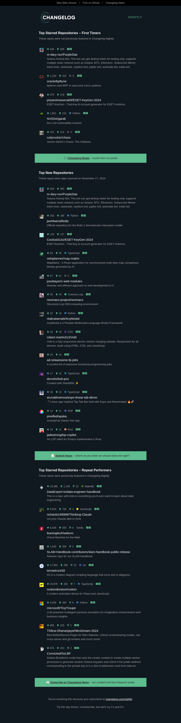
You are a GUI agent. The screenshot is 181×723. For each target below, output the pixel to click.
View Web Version (66, 2)
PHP (68, 410)
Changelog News (115, 2)
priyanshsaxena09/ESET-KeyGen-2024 (74, 100)
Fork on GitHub (91, 2)
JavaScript (83, 509)
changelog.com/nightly (118, 699)
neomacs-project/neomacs (65, 300)
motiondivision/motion (62, 589)
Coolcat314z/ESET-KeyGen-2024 (70, 239)
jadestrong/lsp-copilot (61, 435)
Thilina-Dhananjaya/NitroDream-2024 (72, 630)
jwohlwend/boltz (58, 221)
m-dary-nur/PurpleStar (62, 54)
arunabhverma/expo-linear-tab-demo (72, 397)
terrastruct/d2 (56, 570)
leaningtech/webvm (60, 533)
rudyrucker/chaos (59, 137)
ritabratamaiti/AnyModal (63, 318)
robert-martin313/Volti (62, 337)
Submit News (63, 455)
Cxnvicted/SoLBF (59, 653)
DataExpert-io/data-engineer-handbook (74, 491)
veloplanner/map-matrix (63, 258)
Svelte (79, 527)
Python (74, 113)
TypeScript (72, 253)
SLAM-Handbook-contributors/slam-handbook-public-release (88, 552)
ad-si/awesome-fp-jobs (62, 360)
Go (82, 565)
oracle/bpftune (57, 81)
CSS (68, 331)
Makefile (87, 486)
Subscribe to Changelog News (69, 682)
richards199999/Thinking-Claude (69, 514)
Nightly (135, 17)
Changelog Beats (78, 158)
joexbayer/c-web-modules (64, 281)
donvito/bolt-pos (58, 379)
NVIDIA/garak (56, 118)
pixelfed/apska (57, 416)
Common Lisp (73, 294)
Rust (68, 429)
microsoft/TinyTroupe (61, 608)
